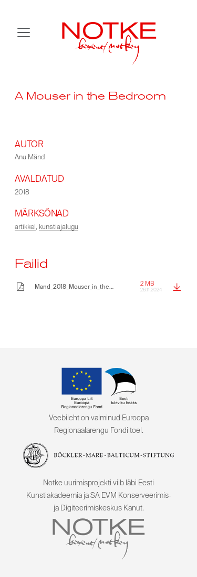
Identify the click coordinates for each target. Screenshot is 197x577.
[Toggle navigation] (23, 32)
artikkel (25, 227)
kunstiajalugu (58, 227)
